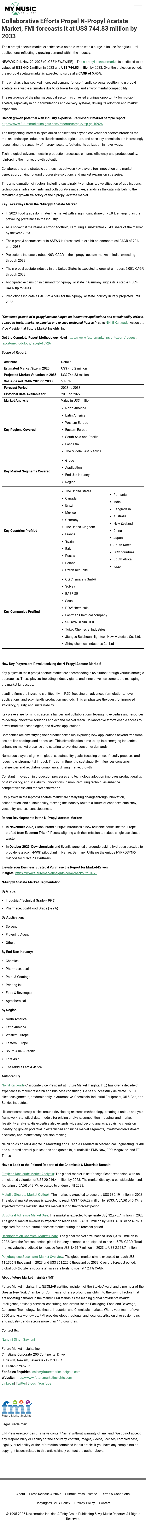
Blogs (32, 1383)
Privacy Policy (84, 1503)
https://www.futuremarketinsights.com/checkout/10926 (56, 873)
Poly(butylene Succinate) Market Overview (32, 1257)
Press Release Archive (45, 1494)
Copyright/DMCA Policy (53, 1503)
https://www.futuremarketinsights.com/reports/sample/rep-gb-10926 (52, 124)
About (20, 1494)
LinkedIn (8, 1383)
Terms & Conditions (115, 1494)
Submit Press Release (81, 1494)
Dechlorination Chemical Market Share (30, 1236)
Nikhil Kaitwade (117, 323)
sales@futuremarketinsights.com (56, 1372)
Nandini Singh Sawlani (18, 1340)
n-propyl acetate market (100, 62)
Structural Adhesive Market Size (25, 1215)
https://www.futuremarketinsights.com (44, 1378)
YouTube (44, 1383)
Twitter (21, 1383)
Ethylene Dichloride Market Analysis (28, 1174)
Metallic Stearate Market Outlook (25, 1195)
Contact (104, 1503)
